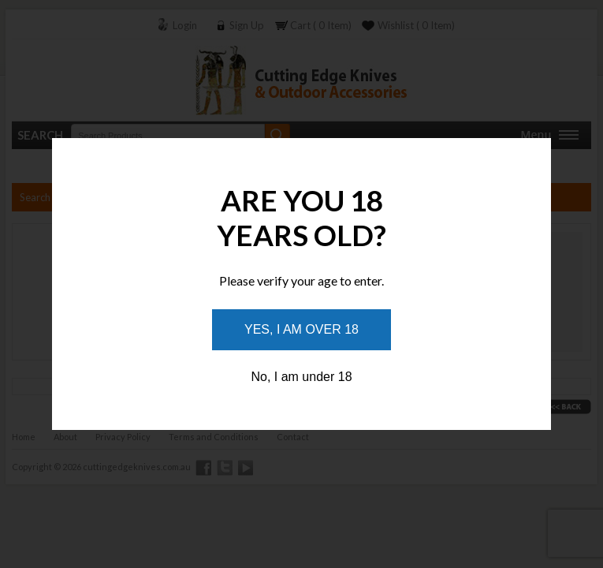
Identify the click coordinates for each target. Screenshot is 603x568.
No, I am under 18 (301, 376)
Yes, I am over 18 (301, 329)
